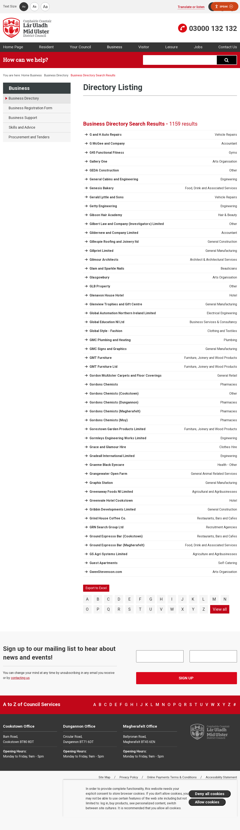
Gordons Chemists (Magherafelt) (115, 411)
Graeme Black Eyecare (107, 465)
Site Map (105, 777)
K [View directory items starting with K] (193, 599)
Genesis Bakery (102, 188)
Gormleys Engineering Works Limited (118, 438)
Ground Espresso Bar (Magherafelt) (117, 545)
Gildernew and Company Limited (114, 233)
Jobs (198, 47)
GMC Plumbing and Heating (110, 340)
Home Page (13, 47)
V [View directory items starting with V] (161, 609)
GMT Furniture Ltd (103, 367)
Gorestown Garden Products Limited (117, 429)
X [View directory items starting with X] (182, 609)
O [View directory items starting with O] (87, 609)
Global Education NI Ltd (107, 322)
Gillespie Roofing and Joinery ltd (114, 242)
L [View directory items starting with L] (203, 599)
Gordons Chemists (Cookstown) (114, 393)
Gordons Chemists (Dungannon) (114, 402)
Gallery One (98, 161)
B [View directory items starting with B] (98, 599)
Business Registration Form (30, 108)
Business (114, 47)
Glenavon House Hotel (107, 295)
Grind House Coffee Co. (108, 518)
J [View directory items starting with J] (182, 599)
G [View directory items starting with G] (150, 599)
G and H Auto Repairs (106, 135)
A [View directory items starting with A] (87, 599)
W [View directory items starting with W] (172, 609)
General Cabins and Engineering (114, 179)
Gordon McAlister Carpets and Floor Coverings (126, 375)
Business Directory (56, 75)
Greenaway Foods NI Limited (111, 492)
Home (25, 75)
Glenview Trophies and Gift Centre (116, 304)
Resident (46, 47)
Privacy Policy (129, 777)
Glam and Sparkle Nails (107, 268)
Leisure (171, 47)
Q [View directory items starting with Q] (108, 609)
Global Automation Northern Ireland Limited (123, 313)
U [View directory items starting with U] (150, 609)
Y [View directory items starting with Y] (193, 609)
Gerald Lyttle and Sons (107, 197)
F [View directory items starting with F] (140, 599)
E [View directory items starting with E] (129, 599)
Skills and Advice (22, 127)
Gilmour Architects (104, 260)
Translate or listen (191, 7)
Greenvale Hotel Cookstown (111, 500)
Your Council (80, 47)
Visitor (143, 47)
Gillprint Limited (101, 251)
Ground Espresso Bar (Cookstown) (116, 536)
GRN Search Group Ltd (106, 527)
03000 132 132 (213, 28)
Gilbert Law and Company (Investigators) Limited (127, 224)
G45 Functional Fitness (107, 152)
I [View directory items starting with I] (171, 599)
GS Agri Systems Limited (108, 554)
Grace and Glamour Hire (108, 447)
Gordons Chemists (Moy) (109, 420)
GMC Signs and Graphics (108, 349)
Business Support (23, 118)
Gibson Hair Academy (106, 215)
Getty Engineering (103, 206)
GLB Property (100, 286)
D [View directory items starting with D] (119, 599)
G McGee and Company (107, 143)
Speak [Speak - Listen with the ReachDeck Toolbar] (224, 6)
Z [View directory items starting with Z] (203, 609)
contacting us (20, 678)
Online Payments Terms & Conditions (172, 777)
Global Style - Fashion (106, 331)
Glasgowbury (99, 277)
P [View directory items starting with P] (98, 609)
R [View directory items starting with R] (119, 609)
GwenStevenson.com (106, 572)
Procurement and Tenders (29, 137)
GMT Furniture (101, 358)
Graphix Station (101, 483)
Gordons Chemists (104, 384)
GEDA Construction (104, 170)
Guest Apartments (104, 563)
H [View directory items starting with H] (161, 599)
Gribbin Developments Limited (113, 509)
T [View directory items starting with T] (140, 609)
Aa (23, 6)
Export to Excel (96, 588)
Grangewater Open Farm (108, 474)
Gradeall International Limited (112, 456)
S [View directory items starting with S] (129, 609)
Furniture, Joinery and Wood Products (210, 358)
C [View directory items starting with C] (108, 599)
